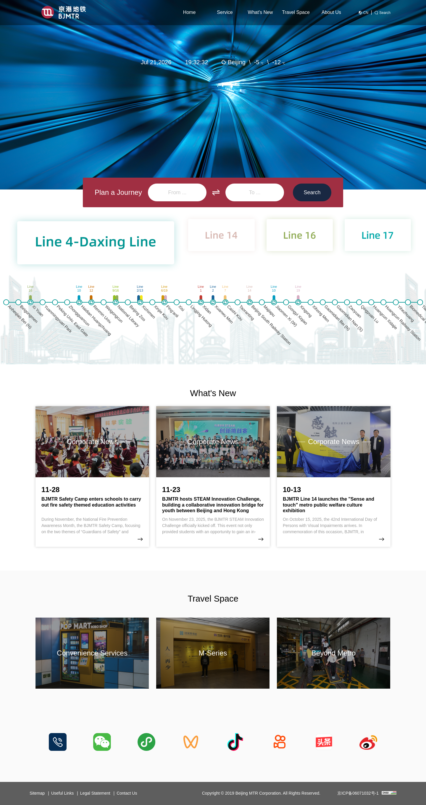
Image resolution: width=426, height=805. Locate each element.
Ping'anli (172, 311)
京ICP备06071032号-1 (358, 793)
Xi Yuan (38, 310)
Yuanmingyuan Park (58, 319)
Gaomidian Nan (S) (349, 318)
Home (189, 12)
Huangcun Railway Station (403, 323)
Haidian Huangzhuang (96, 320)
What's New (260, 12)
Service (225, 12)
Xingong (306, 311)
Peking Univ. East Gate (72, 321)
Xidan (207, 309)
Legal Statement (95, 793)
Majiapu (269, 311)
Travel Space (296, 12)
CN (365, 13)
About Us (331, 12)
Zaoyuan (355, 311)
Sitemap (37, 793)
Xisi (181, 308)
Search (384, 13)
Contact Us (127, 793)
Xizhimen (148, 311)
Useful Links (62, 793)
